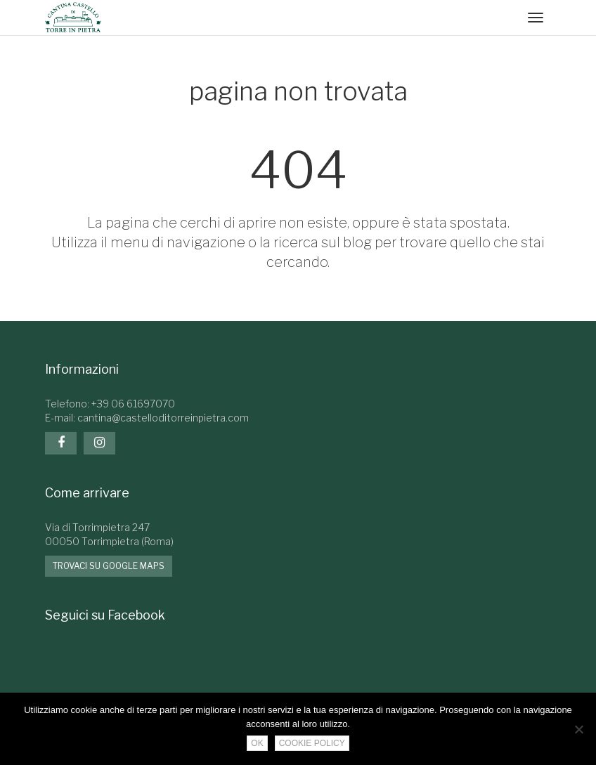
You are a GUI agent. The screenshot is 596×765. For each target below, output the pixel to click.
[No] (578, 729)
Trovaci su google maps (108, 566)
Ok (257, 743)
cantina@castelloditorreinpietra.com (163, 418)
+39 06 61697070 (133, 404)
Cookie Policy (312, 743)
